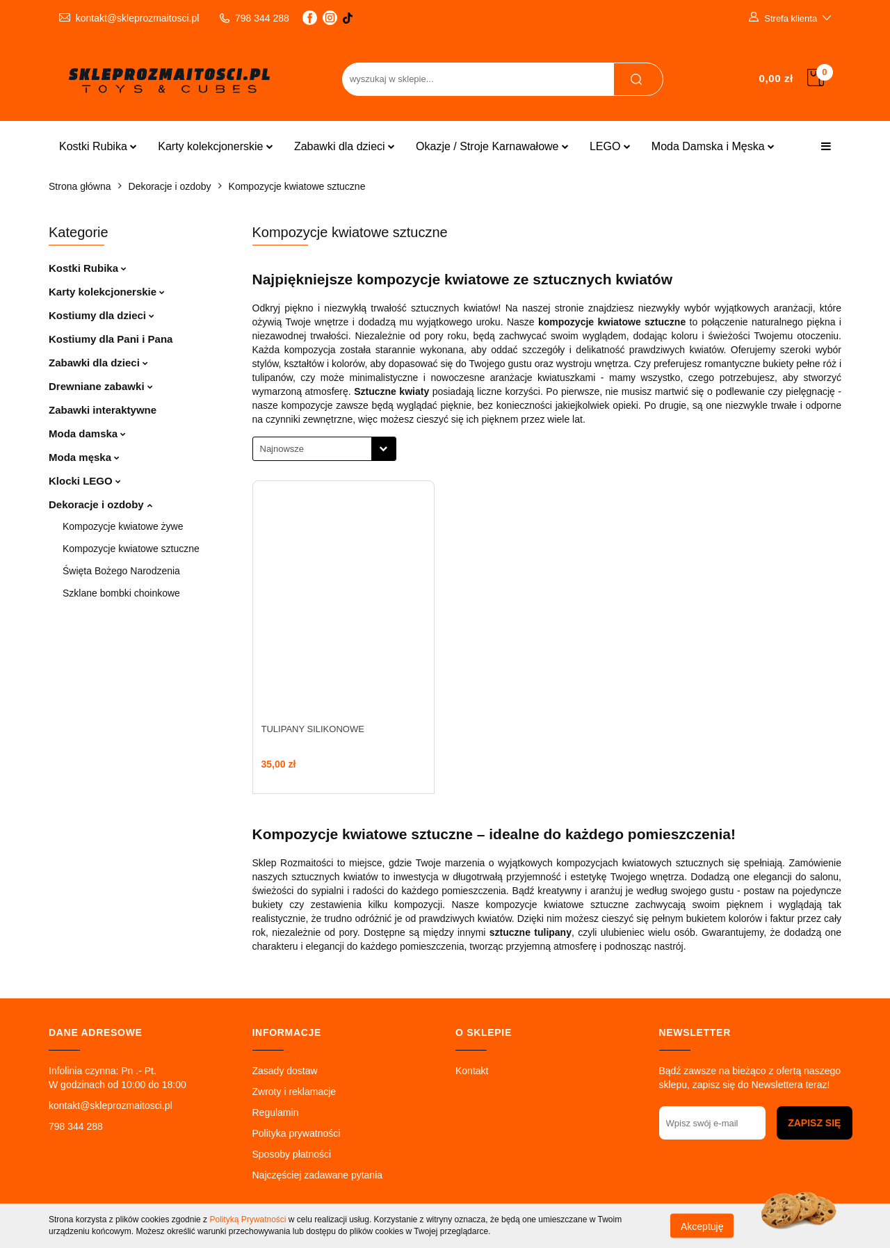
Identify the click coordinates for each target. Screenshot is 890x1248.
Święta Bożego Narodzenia (121, 570)
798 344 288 (76, 1126)
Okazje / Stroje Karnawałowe (492, 146)
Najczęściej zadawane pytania (317, 1175)
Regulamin (275, 1112)
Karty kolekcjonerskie (215, 146)
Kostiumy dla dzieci (101, 315)
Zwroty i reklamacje (294, 1091)
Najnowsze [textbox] (282, 449)
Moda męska (84, 457)
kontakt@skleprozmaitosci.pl (110, 1105)
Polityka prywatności (296, 1133)
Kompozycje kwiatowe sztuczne (131, 548)
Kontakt (471, 1070)
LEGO (610, 146)
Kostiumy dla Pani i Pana (110, 339)
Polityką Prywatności (247, 1219)
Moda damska (87, 433)
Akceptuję (702, 1225)
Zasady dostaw (285, 1070)
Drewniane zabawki (101, 386)
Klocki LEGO (85, 481)
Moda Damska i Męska (713, 146)
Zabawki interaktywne (102, 410)
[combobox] (324, 449)
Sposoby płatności (292, 1154)
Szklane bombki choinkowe (121, 593)
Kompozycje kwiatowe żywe (123, 526)
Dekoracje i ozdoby (100, 504)
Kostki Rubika (98, 146)
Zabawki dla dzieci (344, 146)
